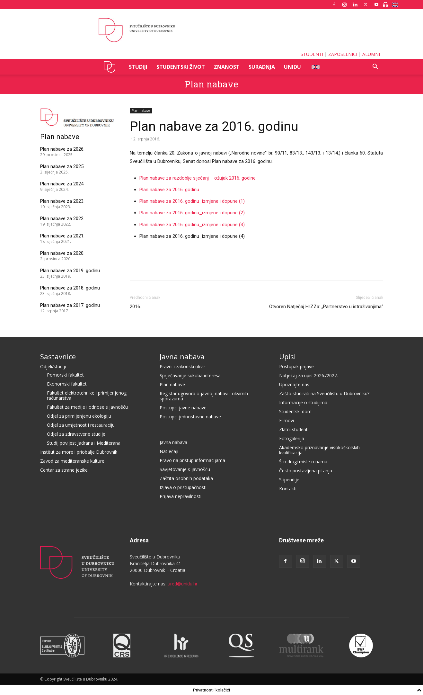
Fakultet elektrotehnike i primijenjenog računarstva (87, 395)
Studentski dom (295, 411)
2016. (135, 306)
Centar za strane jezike (64, 470)
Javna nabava (182, 356)
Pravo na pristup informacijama (192, 460)
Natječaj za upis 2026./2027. (308, 375)
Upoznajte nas (294, 384)
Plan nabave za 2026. (62, 149)
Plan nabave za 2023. (62, 201)
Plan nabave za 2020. (62, 253)
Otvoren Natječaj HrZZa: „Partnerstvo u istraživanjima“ (326, 306)
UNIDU (111, 66)
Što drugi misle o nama (303, 462)
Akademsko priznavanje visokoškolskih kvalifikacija (319, 450)
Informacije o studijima (303, 402)
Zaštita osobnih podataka (186, 478)
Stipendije (289, 480)
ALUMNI (371, 54)
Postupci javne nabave (183, 408)
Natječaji (169, 451)
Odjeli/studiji (53, 366)
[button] (375, 67)
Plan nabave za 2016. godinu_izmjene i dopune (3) (192, 224)
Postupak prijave (296, 366)
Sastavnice (58, 356)
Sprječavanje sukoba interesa (190, 375)
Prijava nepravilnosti (180, 496)
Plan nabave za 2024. (62, 184)
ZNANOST (227, 66)
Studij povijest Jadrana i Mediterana (83, 443)
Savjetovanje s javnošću (185, 469)
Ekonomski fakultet (67, 384)
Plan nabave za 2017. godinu (70, 305)
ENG (315, 66)
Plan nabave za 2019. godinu (70, 270)
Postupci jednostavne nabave (190, 417)
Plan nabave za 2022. (62, 218)
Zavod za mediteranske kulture (72, 461)
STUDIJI (138, 66)
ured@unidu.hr (183, 584)
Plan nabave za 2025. (62, 166)
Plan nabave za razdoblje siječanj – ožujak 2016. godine (197, 178)
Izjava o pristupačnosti (183, 487)
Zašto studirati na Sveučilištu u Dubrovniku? (324, 393)
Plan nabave (211, 84)
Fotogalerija (291, 438)
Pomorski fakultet (65, 375)
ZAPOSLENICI (342, 54)
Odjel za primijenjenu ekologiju (79, 416)
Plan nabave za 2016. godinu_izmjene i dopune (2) (192, 213)
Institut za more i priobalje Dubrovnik (78, 452)
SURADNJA (262, 66)
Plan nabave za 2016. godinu (169, 189)
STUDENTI (312, 54)
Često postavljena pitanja (305, 471)
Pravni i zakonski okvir (182, 366)
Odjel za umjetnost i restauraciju (81, 425)
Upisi (287, 356)
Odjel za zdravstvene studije (76, 434)
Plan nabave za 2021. (62, 236)
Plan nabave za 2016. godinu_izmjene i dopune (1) (192, 201)
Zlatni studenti (294, 429)
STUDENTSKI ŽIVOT (180, 66)
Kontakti (287, 489)
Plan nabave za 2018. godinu (70, 288)
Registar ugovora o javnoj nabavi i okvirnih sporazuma (204, 396)
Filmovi (286, 420)
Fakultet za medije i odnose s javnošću (87, 407)
